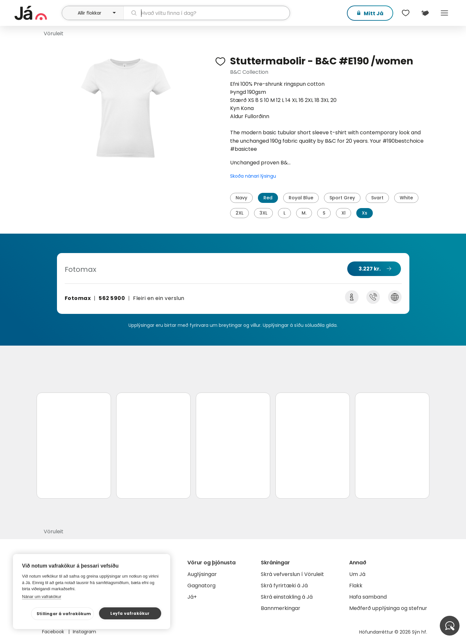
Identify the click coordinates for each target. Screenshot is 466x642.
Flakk (355, 585)
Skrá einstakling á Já (287, 597)
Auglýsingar (202, 574)
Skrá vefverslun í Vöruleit (292, 574)
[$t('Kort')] (425, 13)
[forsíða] (37, 13)
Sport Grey (342, 197)
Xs (364, 213)
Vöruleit (53, 33)
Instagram (84, 631)
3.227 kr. (370, 268)
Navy (241, 197)
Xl (343, 213)
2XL (239, 213)
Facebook (53, 631)
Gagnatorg (201, 585)
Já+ (192, 597)
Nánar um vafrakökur (41, 596)
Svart (377, 197)
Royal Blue (301, 197)
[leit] (207, 13)
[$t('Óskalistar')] (405, 13)
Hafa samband (368, 597)
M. (304, 213)
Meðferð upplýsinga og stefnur (388, 608)
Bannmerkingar (280, 608)
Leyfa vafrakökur (130, 613)
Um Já (357, 574)
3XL (263, 213)
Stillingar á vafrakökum (64, 613)
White (406, 197)
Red (267, 197)
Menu (444, 13)
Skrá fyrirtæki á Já (284, 585)
